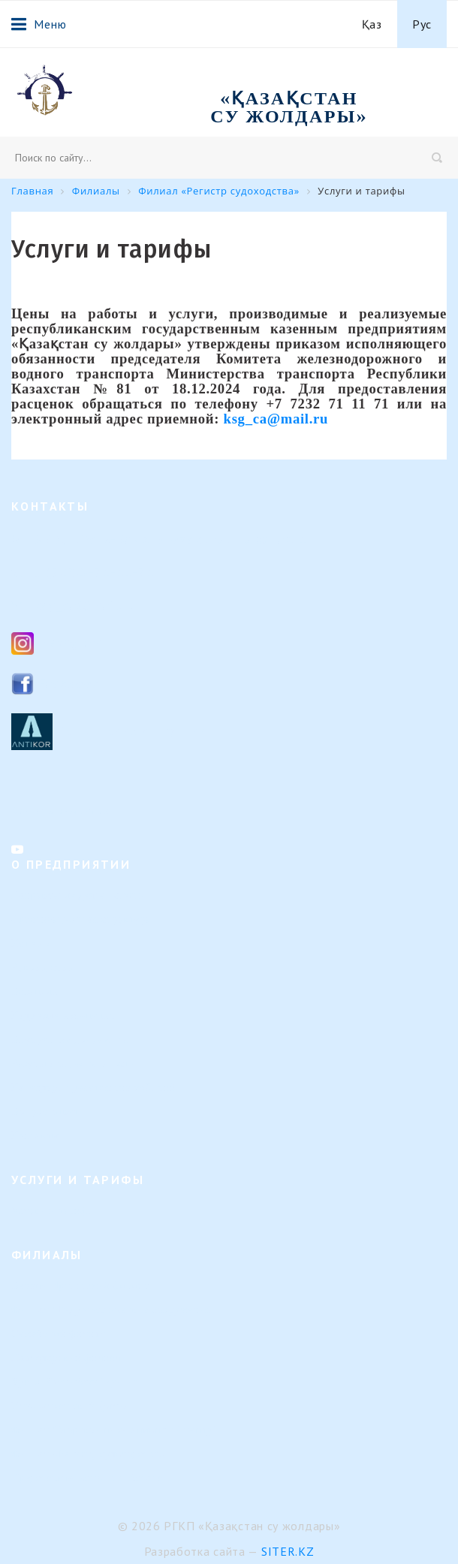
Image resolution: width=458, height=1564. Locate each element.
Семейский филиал (58, 1333)
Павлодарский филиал (66, 1358)
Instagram (70, 642)
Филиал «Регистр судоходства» (88, 1454)
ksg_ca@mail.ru (84, 604)
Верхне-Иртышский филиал (80, 1285)
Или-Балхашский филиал (73, 1406)
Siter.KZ (288, 1551)
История (32, 943)
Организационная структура (81, 919)
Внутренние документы (69, 1039)
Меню (38, 24)
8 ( (42, 571)
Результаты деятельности (73, 1063)
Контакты (35, 1135)
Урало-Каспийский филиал (77, 1382)
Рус (422, 24)
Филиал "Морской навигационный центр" (114, 1430)
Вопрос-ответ (44, 1111)
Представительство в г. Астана (87, 1478)
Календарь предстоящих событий (93, 1087)
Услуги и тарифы (53, 1210)
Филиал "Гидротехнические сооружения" (113, 1309)
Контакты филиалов (60, 810)
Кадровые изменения (63, 1015)
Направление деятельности (78, 895)
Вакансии (35, 991)
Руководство (42, 967)
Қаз (372, 24)
